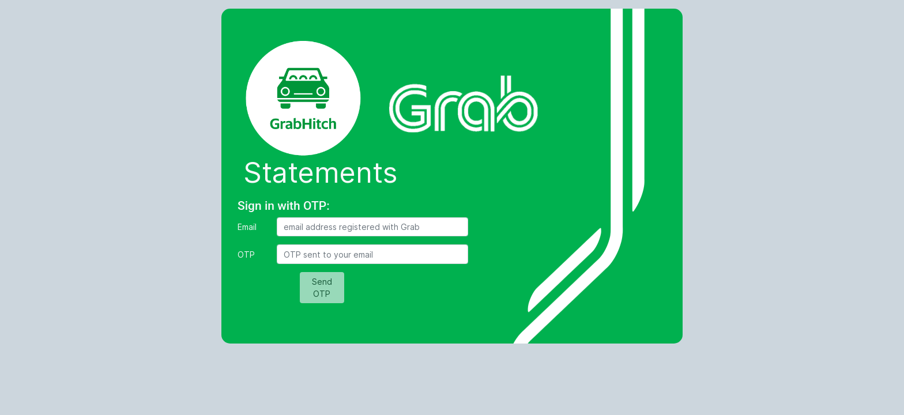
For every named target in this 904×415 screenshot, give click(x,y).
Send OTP (322, 288)
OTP (246, 254)
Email (247, 227)
